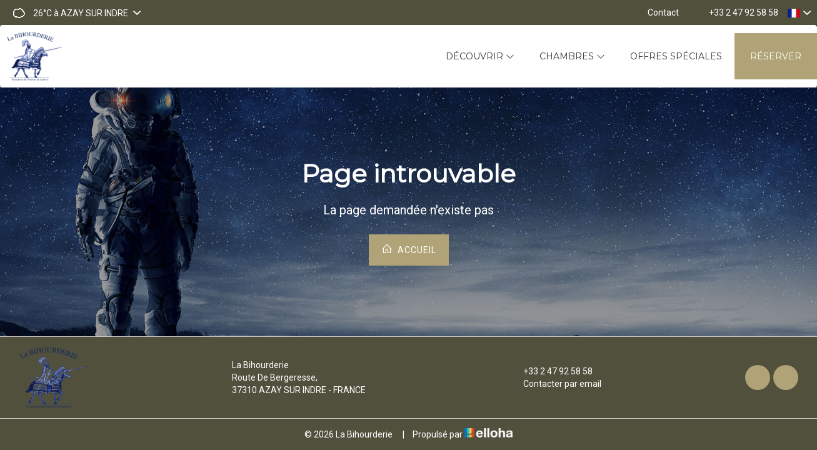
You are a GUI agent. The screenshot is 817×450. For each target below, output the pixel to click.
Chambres (572, 56)
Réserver (775, 56)
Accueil (408, 249)
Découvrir (480, 56)
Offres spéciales (676, 56)
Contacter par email (555, 383)
